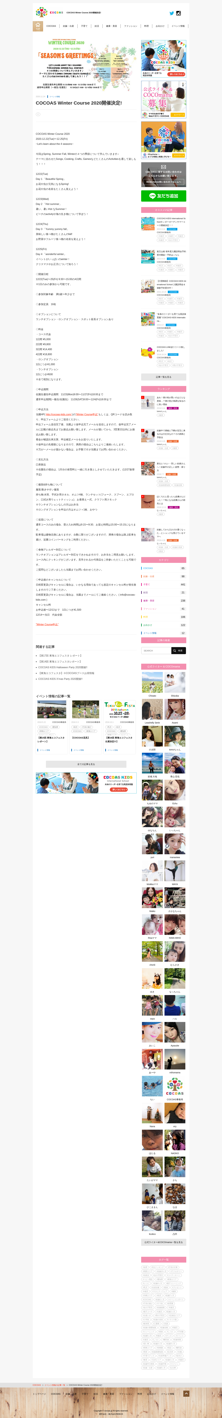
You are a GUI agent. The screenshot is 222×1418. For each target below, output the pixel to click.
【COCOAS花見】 (80, 737)
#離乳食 (166, 1340)
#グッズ (168, 1336)
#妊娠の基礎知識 (149, 1327)
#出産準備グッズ (164, 1356)
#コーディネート (173, 1275)
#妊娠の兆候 (177, 547)
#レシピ (146, 1283)
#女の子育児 (173, 240)
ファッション (130, 26)
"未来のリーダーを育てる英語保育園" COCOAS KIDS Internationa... (171, 317)
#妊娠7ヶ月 (169, 1295)
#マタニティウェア (159, 1291)
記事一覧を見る (163, 377)
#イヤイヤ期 (172, 1319)
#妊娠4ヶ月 (157, 1283)
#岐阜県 (146, 1324)
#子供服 (180, 1332)
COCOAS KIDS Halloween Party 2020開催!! (62, 667)
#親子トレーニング (173, 1283)
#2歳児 (171, 270)
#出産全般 (155, 1287)
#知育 (145, 1267)
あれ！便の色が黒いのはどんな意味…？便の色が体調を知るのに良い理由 (171, 401)
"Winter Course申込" (87, 414)
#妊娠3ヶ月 (157, 1344)
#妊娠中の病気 (148, 1364)
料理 (146, 26)
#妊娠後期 (161, 1307)
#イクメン (174, 1364)
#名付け (179, 1356)
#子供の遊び (86, 727)
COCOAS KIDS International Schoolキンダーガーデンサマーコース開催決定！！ (171, 221)
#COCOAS (43, 727)
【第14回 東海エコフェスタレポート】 (60, 661)
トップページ (39, 1394)
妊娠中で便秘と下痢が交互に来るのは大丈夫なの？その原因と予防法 (171, 434)
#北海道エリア (174, 1315)
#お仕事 (173, 1368)
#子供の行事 (173, 1267)
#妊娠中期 (162, 1364)
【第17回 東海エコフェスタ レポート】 (60, 655)
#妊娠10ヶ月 (161, 1271)
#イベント (125, 735)
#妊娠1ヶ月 (159, 1299)
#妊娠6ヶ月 (169, 1360)
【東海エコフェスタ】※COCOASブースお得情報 (66, 673)
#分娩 (179, 1352)
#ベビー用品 (147, 1279)
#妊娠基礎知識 (164, 485)
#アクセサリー (176, 1271)
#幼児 (75, 727)
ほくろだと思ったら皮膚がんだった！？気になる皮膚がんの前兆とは (171, 500)
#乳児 (109, 727)
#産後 (160, 1332)
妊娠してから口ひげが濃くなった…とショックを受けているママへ (171, 533)
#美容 (161, 551)
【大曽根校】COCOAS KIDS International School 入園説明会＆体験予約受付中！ (171, 284)
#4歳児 (171, 236)
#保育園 (170, 1303)
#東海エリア (44, 731)
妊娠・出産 (68, 26)
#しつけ (170, 1332)
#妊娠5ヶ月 (147, 1336)
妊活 (97, 26)
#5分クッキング (157, 1267)
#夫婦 (166, 1324)
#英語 (169, 1348)
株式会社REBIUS (115, 1414)
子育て (84, 26)
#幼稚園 (160, 1348)
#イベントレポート (46, 735)
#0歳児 (178, 266)
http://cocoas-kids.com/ (59, 414)
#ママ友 (160, 1303)
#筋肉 (166, 1287)
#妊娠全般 (178, 485)
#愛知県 (55, 727)
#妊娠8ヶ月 (161, 1368)
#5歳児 (180, 236)
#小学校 (146, 1319)
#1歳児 (161, 270)
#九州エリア (156, 1360)
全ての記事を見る (86, 764)
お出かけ (160, 26)
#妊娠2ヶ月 (170, 1311)
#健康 (161, 415)
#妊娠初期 (177, 1340)
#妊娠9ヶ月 (170, 1344)
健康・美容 (111, 26)
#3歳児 (161, 236)
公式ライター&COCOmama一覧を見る (163, 1242)
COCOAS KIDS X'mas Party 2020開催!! (60, 679)
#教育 (145, 1360)
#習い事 (146, 1344)
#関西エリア (147, 1271)
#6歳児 (161, 240)
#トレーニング (148, 1332)
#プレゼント (177, 1287)
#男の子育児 (177, 365)
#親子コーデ (147, 1311)
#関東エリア (147, 1348)
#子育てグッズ (148, 1356)
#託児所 (170, 1352)
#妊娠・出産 (163, 448)
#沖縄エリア (147, 1295)
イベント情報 (178, 26)
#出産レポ (147, 1315)
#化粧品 (146, 1275)
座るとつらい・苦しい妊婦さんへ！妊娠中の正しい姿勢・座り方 (171, 467)
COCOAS (51, 26)
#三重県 (156, 1324)
